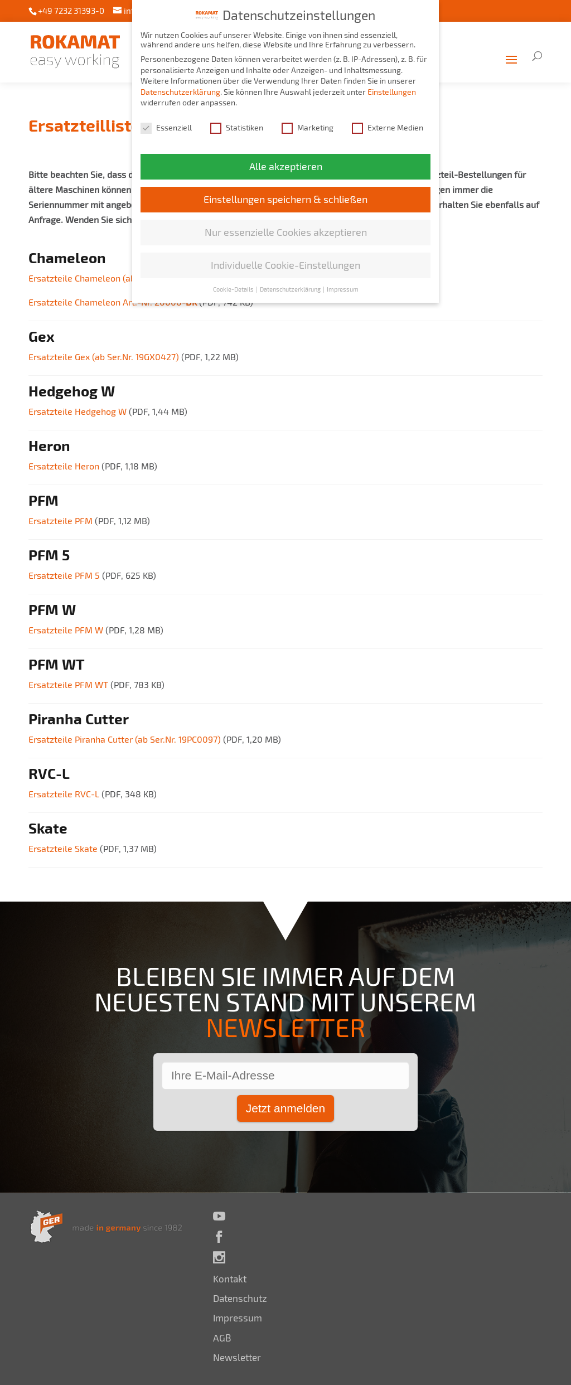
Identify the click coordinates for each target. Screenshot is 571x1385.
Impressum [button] (343, 287)
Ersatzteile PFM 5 (65, 575)
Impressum (237, 1317)
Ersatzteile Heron (64, 466)
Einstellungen (391, 90)
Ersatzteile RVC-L (64, 793)
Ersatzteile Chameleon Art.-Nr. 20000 (113, 302)
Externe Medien (387, 125)
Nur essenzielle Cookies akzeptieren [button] (286, 230)
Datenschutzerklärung (180, 90)
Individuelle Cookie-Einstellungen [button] (285, 263)
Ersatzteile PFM (61, 520)
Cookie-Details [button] (234, 287)
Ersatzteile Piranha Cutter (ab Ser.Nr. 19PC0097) (125, 739)
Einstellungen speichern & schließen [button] (285, 198)
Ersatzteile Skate (64, 848)
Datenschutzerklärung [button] (291, 287)
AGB (222, 1337)
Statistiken (236, 125)
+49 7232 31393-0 (71, 11)
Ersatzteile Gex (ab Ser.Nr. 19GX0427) (104, 356)
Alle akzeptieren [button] (285, 165)
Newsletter (237, 1357)
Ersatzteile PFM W (66, 629)
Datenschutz (240, 1298)
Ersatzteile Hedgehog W (78, 411)
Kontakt (229, 1278)
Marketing (307, 125)
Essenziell (166, 125)
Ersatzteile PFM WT (68, 684)
